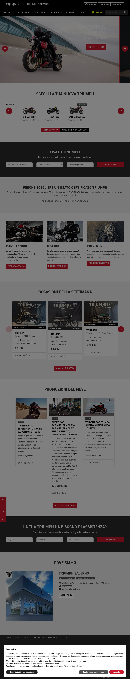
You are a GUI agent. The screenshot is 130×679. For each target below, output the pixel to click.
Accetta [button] (116, 672)
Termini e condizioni (54, 666)
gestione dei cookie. (80, 661)
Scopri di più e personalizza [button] (22, 672)
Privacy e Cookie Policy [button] (73, 666)
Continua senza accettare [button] (93, 672)
